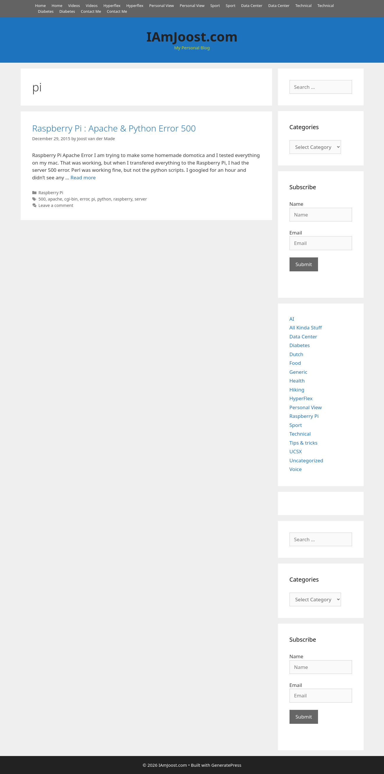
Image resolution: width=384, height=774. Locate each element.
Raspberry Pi (50, 192)
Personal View (161, 5)
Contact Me (91, 11)
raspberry (122, 199)
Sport (215, 5)
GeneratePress (226, 765)
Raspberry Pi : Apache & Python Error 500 (114, 128)
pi (93, 199)
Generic (299, 372)
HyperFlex (301, 398)
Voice (296, 469)
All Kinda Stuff (306, 327)
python (104, 199)
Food (295, 363)
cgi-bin (71, 199)
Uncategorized (307, 460)
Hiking (297, 389)
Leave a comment (55, 205)
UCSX (296, 451)
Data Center (251, 5)
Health (297, 380)
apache (55, 199)
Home (40, 5)
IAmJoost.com (192, 36)
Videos (74, 5)
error (84, 199)
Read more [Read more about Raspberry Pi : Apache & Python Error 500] (83, 177)
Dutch (296, 354)
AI (292, 318)
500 (42, 199)
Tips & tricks (304, 442)
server (141, 199)
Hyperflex (112, 5)
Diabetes (46, 11)
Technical (303, 5)
